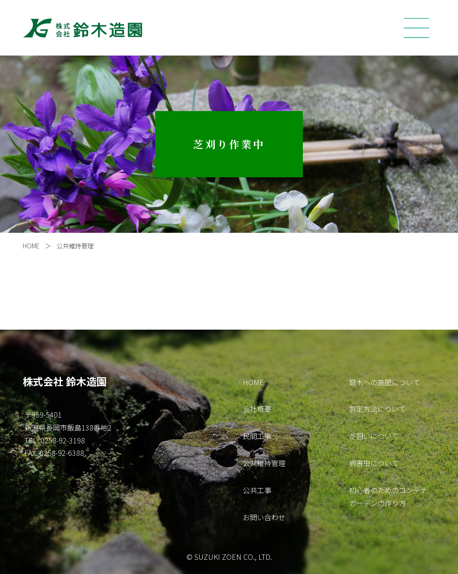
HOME (31, 245)
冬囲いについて (374, 435)
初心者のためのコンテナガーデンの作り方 (388, 496)
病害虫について (374, 463)
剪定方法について (377, 408)
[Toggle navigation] (416, 28)
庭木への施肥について (384, 382)
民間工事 (257, 435)
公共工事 (257, 490)
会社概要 (257, 408)
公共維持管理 (78, 245)
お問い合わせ (264, 517)
